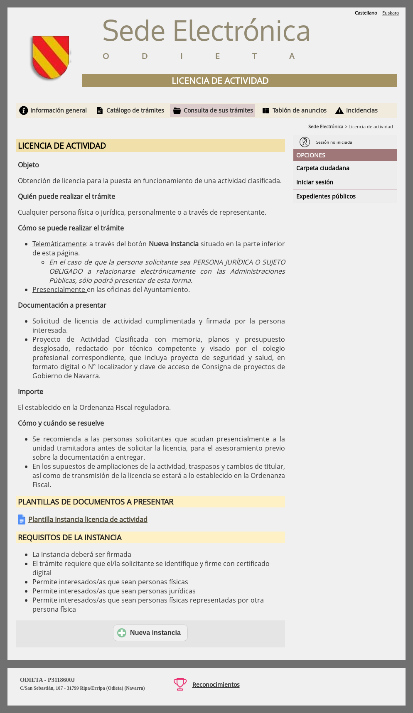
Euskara (390, 13)
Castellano (366, 13)
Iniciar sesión (314, 182)
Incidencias (362, 110)
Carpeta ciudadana (322, 168)
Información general (58, 110)
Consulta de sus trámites (218, 110)
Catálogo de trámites (135, 110)
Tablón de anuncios (300, 110)
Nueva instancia (149, 632)
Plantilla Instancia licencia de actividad (88, 519)
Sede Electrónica (325, 126)
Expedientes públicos (326, 196)
